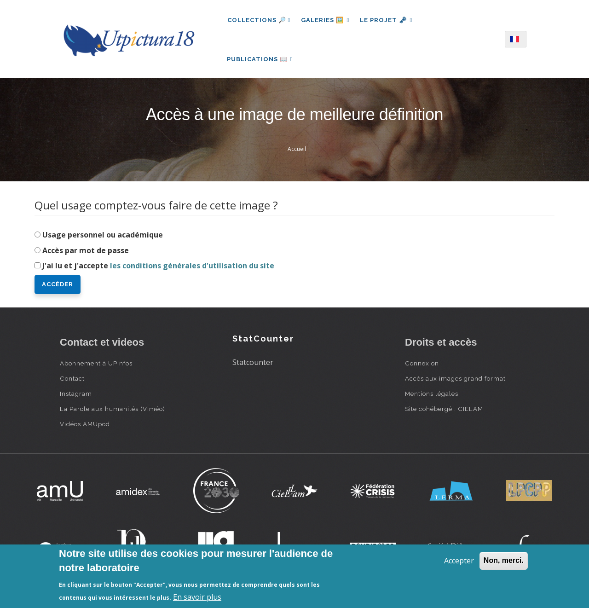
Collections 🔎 (259, 20)
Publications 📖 (260, 60)
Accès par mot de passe (85, 252)
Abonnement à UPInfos (96, 365)
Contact (72, 380)
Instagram (76, 396)
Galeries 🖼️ (325, 20)
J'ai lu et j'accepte (158, 268)
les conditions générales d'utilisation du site (192, 268)
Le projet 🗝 (387, 20)
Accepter (459, 561)
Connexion (422, 365)
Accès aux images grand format (455, 380)
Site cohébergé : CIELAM (444, 411)
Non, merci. (504, 560)
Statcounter (252, 364)
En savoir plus (197, 597)
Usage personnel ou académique (102, 237)
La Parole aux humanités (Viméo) (112, 411)
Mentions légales (431, 396)
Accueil (297, 151)
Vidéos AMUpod (85, 426)
